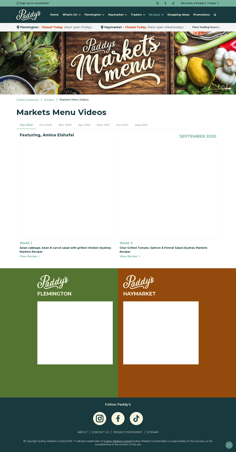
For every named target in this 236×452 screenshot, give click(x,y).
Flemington (94, 14)
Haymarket (117, 14)
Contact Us (100, 432)
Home (54, 14)
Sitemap (152, 432)
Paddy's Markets (27, 99)
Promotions (201, 14)
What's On (72, 14)
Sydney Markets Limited (118, 441)
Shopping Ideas (178, 14)
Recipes (156, 14)
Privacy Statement (127, 432)
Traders (138, 14)
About (83, 432)
